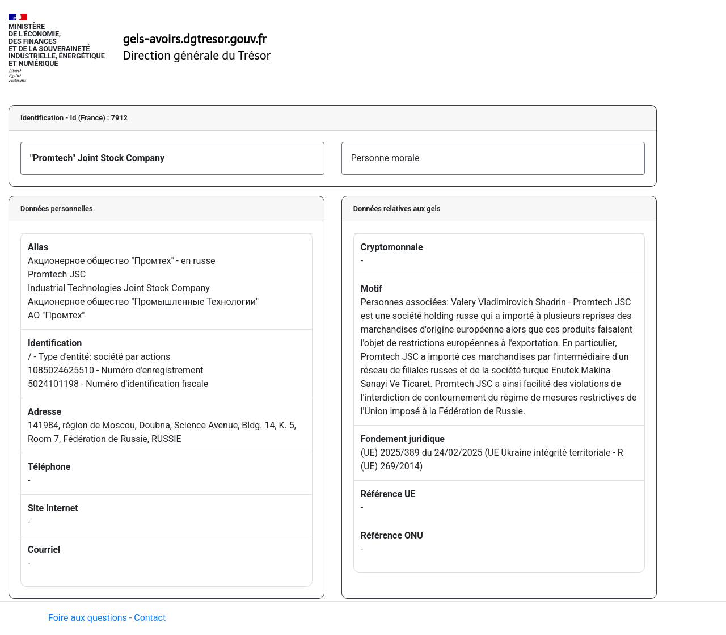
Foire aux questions (87, 617)
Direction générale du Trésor (197, 55)
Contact (150, 617)
